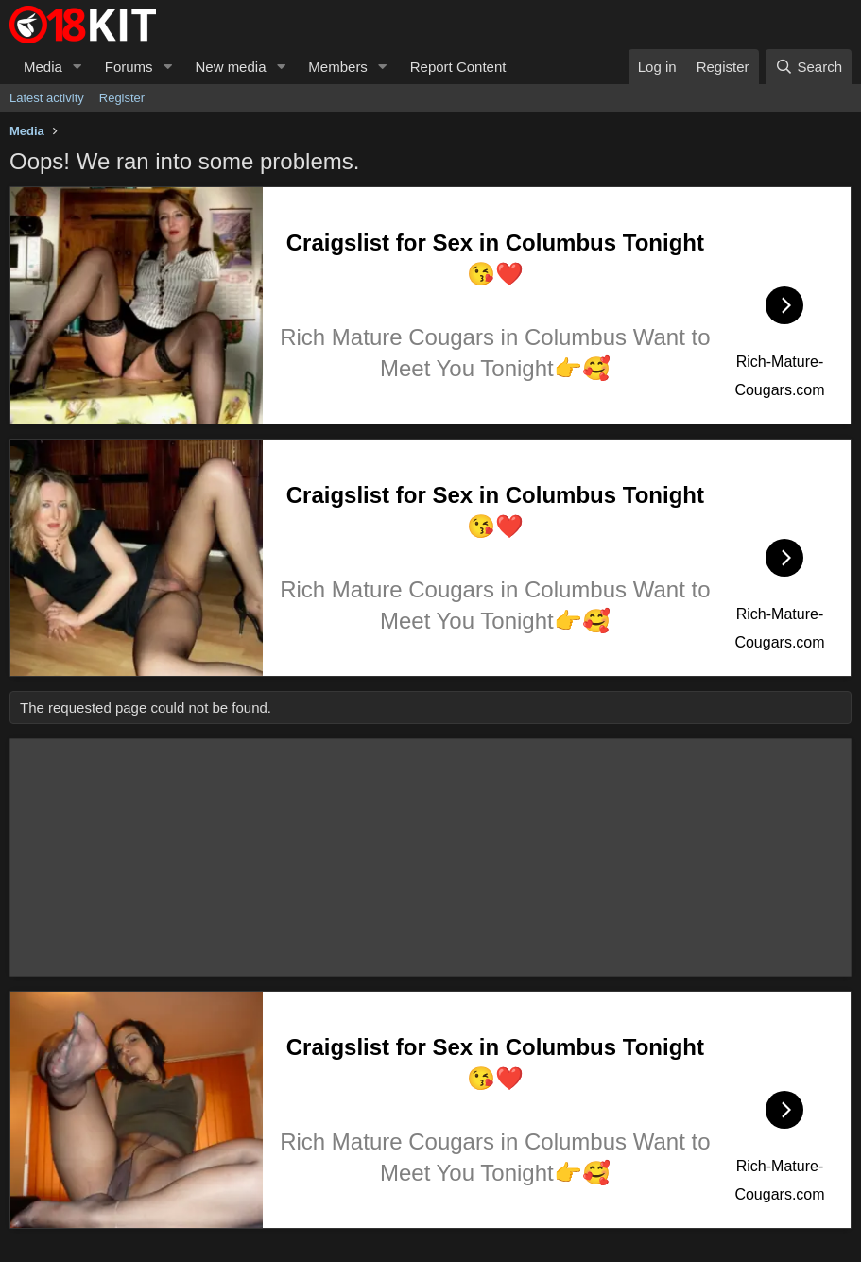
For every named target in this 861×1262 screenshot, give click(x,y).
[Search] (809, 66)
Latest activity (46, 98)
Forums (129, 67)
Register (122, 98)
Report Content (458, 67)
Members (338, 67)
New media (230, 67)
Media (43, 67)
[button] (77, 66)
